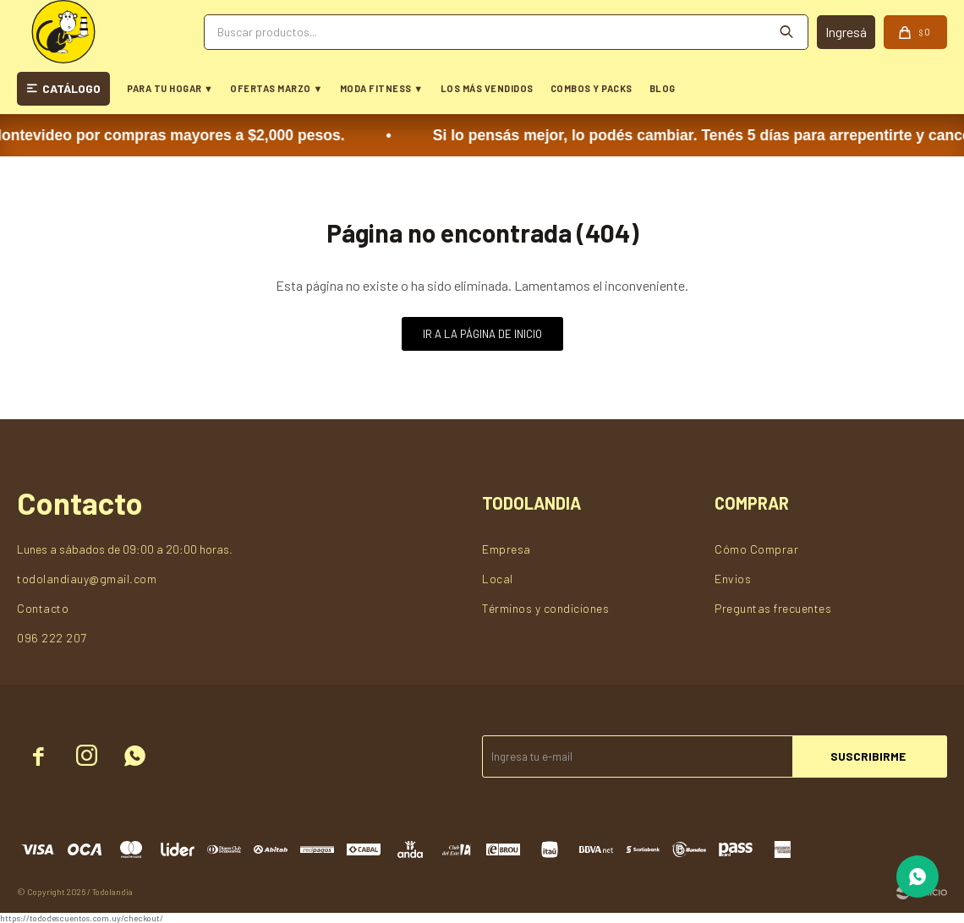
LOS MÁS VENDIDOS (487, 88)
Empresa (506, 549)
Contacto (42, 608)
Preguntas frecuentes (773, 608)
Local (497, 578)
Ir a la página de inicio (482, 334)
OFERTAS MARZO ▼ (276, 88)
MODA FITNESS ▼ (382, 88)
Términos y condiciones (545, 608)
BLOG (662, 88)
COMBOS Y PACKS (591, 88)
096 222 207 (52, 638)
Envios (733, 578)
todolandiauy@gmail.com (86, 578)
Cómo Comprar (756, 549)
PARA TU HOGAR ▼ (170, 88)
